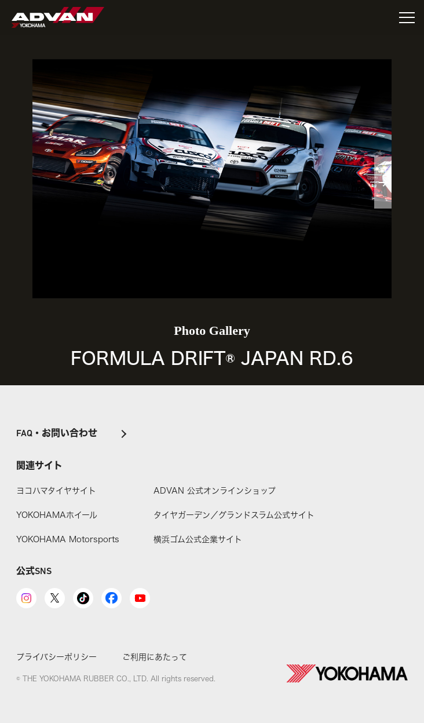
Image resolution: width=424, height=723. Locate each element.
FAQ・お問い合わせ (56, 434)
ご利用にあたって (154, 657)
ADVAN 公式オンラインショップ (214, 490)
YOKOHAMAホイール (56, 515)
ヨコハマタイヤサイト (56, 490)
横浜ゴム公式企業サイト (197, 539)
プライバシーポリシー (56, 657)
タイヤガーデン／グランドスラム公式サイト (234, 515)
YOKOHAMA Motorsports (67, 539)
